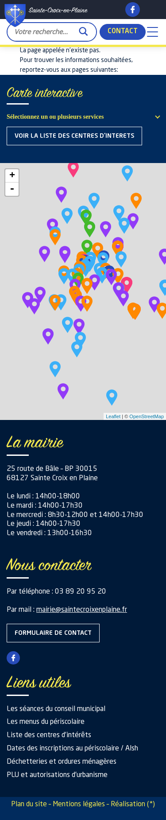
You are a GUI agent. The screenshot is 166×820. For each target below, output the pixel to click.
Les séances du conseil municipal (56, 709)
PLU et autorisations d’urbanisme (57, 775)
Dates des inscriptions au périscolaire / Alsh (72, 748)
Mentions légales (79, 804)
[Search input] (44, 31)
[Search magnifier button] (83, 29)
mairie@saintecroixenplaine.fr (81, 610)
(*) (151, 804)
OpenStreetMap (146, 416)
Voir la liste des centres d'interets (74, 136)
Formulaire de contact (53, 633)
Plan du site (29, 804)
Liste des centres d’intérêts (49, 735)
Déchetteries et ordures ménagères (61, 762)
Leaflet (113, 416)
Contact (123, 31)
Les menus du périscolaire (46, 722)
